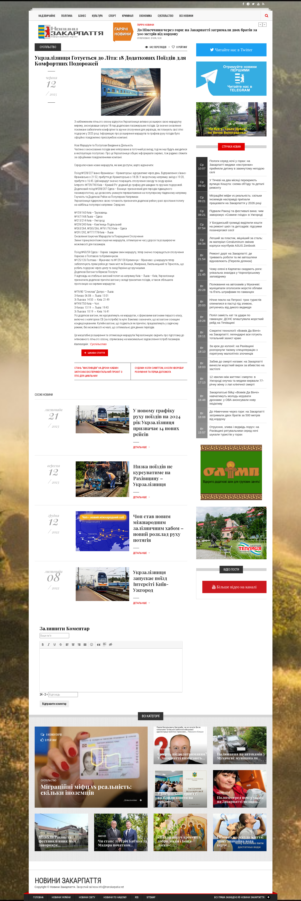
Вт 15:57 (202, 430)
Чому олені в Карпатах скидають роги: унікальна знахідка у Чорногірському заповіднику (235, 272)
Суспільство (165, 15)
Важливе (102, 836)
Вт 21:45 (202, 272)
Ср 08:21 (202, 212)
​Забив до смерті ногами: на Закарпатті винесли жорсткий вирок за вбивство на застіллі (236, 365)
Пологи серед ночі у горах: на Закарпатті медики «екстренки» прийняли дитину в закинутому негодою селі (236, 166)
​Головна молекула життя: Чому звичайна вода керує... (240, 841)
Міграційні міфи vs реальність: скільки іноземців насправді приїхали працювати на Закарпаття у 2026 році (235, 199)
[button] (43, 644)
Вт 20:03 (202, 303)
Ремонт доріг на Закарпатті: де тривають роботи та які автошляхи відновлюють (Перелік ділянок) (233, 257)
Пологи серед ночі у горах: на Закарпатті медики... (240, 799)
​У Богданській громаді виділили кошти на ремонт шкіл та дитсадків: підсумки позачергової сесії (235, 226)
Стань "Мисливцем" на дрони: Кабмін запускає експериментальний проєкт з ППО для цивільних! (98, 372)
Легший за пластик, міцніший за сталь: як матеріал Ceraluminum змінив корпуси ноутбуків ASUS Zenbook (236, 241)
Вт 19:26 (202, 318)
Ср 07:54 (202, 226)
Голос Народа (164, 749)
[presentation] (42, 644)
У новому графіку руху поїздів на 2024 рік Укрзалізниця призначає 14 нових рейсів (157, 422)
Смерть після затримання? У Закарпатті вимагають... (182, 756)
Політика (66, 15)
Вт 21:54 (202, 257)
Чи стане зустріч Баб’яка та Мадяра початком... (122, 843)
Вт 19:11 (202, 334)
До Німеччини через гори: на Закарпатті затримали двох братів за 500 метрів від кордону (197, 31)
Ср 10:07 (202, 166)
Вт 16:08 (202, 415)
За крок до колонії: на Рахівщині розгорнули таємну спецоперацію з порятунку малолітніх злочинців (233, 349)
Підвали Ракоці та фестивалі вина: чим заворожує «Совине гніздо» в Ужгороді (236, 212)
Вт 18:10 (202, 349)
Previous (260, 24)
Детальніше (141, 447)
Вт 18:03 (202, 365)
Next (265, 24)
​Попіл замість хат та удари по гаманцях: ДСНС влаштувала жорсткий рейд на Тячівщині (236, 318)
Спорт (112, 15)
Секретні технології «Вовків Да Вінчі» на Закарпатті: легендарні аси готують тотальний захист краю (235, 334)
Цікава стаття (94, 353)
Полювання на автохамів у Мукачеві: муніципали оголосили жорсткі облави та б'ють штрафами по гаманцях (235, 288)
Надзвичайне (46, 15)
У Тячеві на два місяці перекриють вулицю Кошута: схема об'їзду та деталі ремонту (236, 183)
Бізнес (82, 15)
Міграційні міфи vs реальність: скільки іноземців (86, 789)
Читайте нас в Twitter (233, 50)
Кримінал (127, 15)
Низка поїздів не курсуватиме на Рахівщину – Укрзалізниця (152, 475)
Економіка (145, 15)
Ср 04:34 (202, 241)
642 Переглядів (155, 47)
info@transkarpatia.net (111, 887)
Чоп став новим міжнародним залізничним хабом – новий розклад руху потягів (158, 528)
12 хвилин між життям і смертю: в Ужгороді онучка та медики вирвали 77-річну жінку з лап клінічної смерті (236, 380)
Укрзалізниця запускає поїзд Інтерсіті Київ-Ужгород (150, 581)
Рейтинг (179, 47)
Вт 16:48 (202, 397)
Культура (97, 15)
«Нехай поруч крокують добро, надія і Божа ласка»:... (179, 841)
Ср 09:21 (202, 199)
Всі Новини (186, 15)
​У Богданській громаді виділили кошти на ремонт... (177, 797)
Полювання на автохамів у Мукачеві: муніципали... (241, 756)
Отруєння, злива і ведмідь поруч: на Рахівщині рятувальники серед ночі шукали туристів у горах (234, 430)
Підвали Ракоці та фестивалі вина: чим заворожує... (57, 841)
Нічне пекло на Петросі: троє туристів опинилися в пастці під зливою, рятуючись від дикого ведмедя (235, 303)
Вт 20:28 (202, 288)
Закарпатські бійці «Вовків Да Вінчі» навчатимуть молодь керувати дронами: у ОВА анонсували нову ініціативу (234, 398)
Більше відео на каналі (236, 587)
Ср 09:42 (202, 183)
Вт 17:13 (202, 380)
